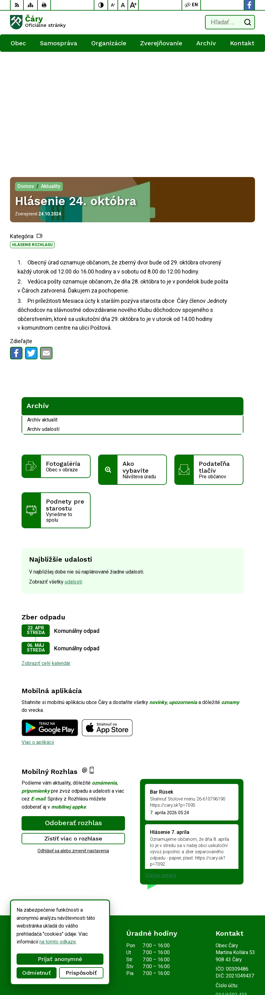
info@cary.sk (229, 886)
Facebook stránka (235, 894)
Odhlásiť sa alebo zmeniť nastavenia (73, 735)
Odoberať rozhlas (73, 708)
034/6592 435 (231, 880)
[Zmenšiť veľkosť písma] (113, 5)
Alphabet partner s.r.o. (92, 962)
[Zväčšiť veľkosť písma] (133, 5)
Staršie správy (160, 760)
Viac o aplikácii (38, 627)
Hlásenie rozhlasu (32, 129)
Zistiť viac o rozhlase (73, 723)
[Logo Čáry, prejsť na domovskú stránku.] (38, 22)
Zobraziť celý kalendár (46, 548)
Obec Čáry (81, 970)
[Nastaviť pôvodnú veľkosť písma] (123, 5)
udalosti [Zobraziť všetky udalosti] (73, 467)
